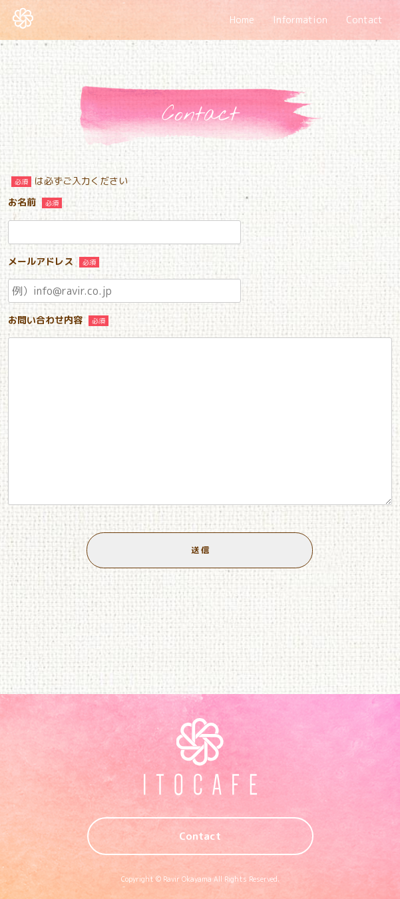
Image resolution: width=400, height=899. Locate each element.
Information (300, 19)
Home (242, 19)
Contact (364, 19)
